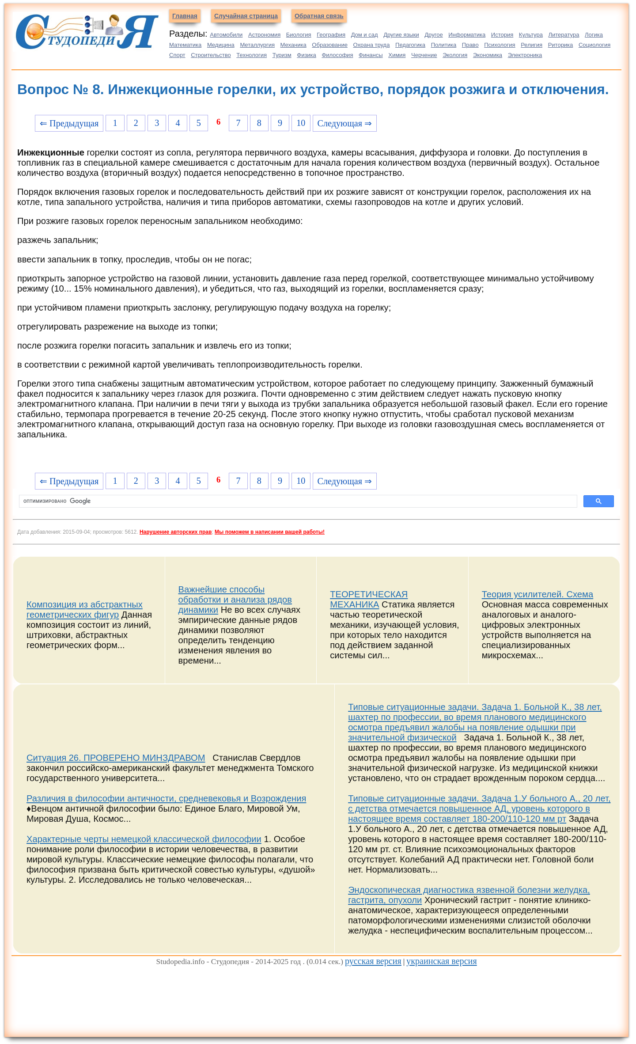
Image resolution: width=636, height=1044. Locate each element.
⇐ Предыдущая (69, 123)
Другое (433, 34)
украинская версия (441, 961)
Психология (499, 45)
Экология (455, 55)
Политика (444, 45)
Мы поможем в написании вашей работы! (270, 532)
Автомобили (226, 34)
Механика (293, 45)
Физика (306, 55)
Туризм (282, 55)
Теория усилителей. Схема (537, 594)
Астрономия (264, 34)
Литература (564, 34)
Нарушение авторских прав (176, 532)
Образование (330, 45)
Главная (184, 15)
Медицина (221, 45)
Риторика (560, 45)
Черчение (424, 55)
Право (470, 45)
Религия (531, 45)
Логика (594, 34)
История (502, 34)
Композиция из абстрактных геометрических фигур (84, 609)
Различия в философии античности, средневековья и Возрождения (166, 798)
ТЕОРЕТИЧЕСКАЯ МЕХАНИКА (369, 599)
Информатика (466, 34)
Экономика (487, 55)
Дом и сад (364, 34)
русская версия (373, 961)
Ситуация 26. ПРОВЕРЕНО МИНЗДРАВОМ (115, 758)
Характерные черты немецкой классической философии (143, 839)
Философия (337, 55)
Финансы (371, 55)
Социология (594, 45)
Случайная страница (246, 15)
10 (300, 123)
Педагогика (410, 45)
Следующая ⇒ (345, 123)
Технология (251, 55)
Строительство (211, 55)
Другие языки (401, 34)
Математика (185, 45)
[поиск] (297, 501)
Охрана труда (371, 45)
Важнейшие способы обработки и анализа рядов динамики (235, 600)
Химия (396, 55)
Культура (531, 34)
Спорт (177, 55)
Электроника (525, 55)
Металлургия (257, 45)
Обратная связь (319, 15)
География (331, 34)
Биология (298, 34)
